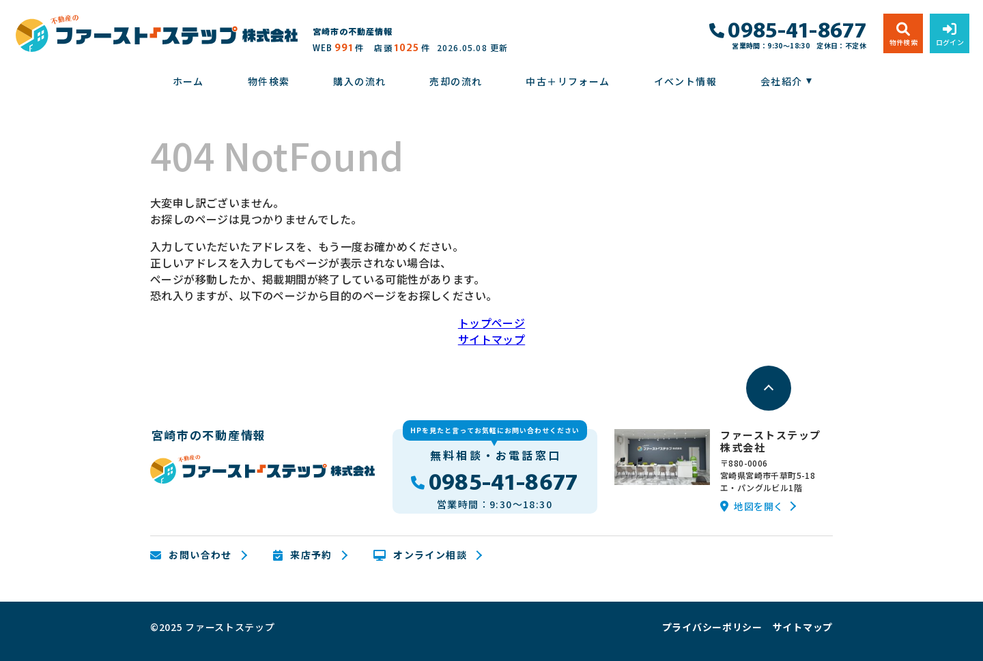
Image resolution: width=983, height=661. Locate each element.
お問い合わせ (191, 555)
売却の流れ (455, 81)
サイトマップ (491, 339)
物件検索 (269, 81)
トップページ (491, 322)
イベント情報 (685, 81)
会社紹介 (781, 81)
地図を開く (751, 506)
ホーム (188, 81)
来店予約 (302, 555)
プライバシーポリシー (712, 627)
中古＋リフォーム (568, 81)
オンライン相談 (420, 555)
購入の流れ (359, 81)
